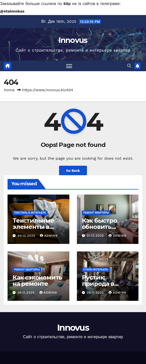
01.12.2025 (96, 235)
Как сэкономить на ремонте (37, 280)
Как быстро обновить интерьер (99, 227)
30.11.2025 (27, 292)
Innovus (73, 40)
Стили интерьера (95, 269)
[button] (129, 65)
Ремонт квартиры (96, 212)
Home (9, 90)
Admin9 (49, 235)
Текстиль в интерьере (30, 212)
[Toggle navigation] (69, 65)
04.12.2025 (27, 235)
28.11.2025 (96, 292)
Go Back (73, 170)
